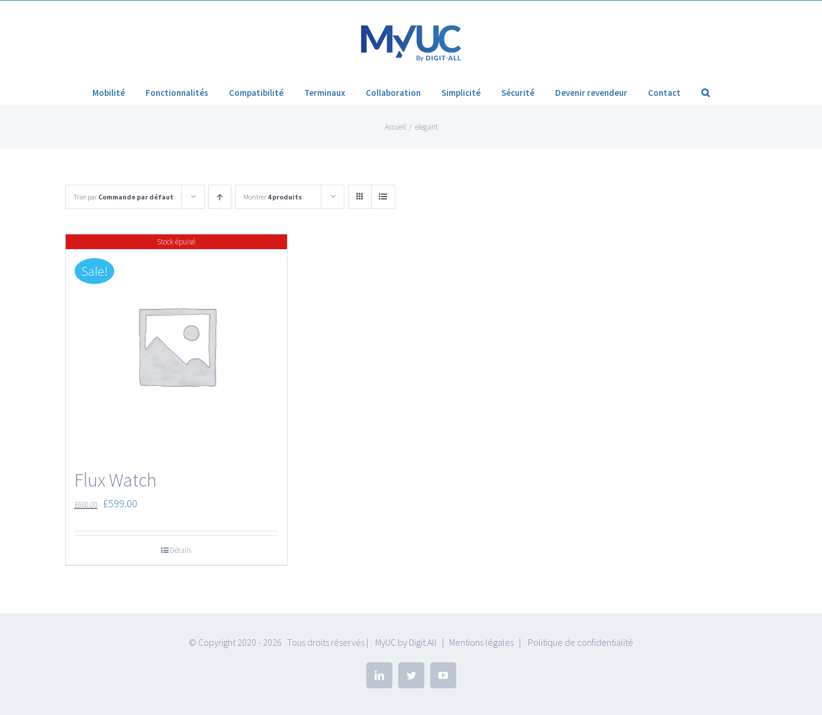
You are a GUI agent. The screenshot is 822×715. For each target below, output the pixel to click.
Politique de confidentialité (580, 642)
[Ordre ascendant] (219, 197)
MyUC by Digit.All (406, 642)
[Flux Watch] (177, 345)
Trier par (123, 196)
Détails (180, 550)
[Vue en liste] (383, 196)
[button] (705, 92)
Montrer (272, 196)
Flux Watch (116, 480)
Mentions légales (481, 642)
